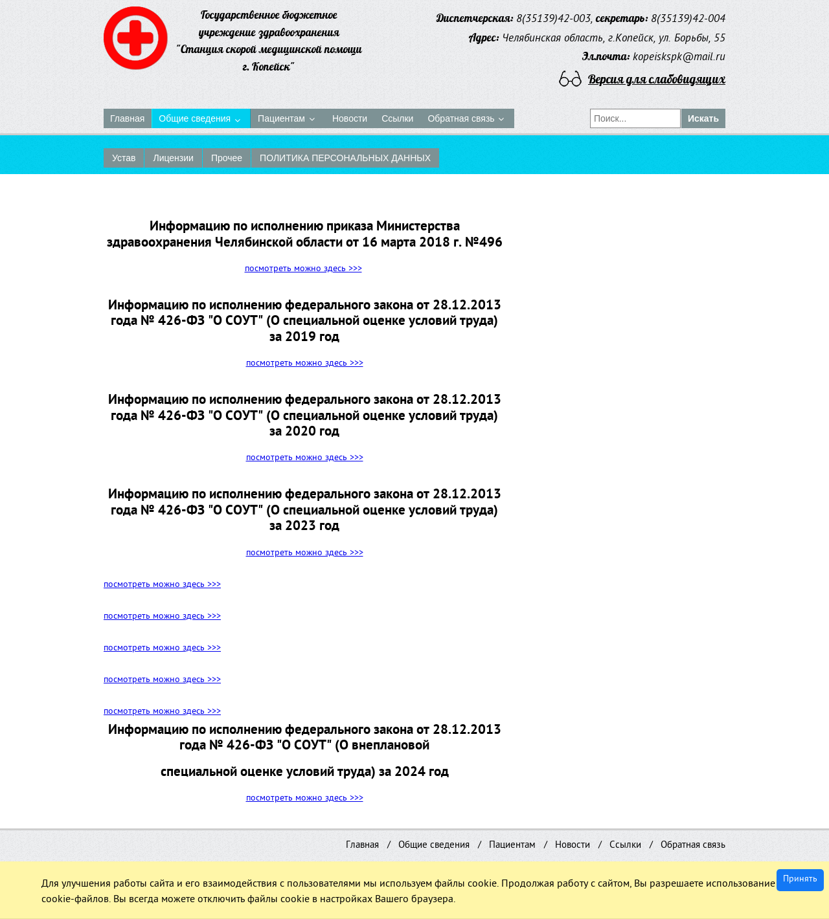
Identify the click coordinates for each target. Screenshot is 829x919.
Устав (123, 158)
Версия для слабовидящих (656, 79)
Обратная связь (693, 846)
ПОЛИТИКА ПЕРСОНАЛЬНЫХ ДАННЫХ (345, 158)
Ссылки (625, 846)
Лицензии (173, 158)
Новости (572, 846)
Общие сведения (434, 846)
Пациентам (512, 846)
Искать (703, 118)
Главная (362, 846)
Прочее (226, 158)
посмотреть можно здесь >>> (303, 269)
